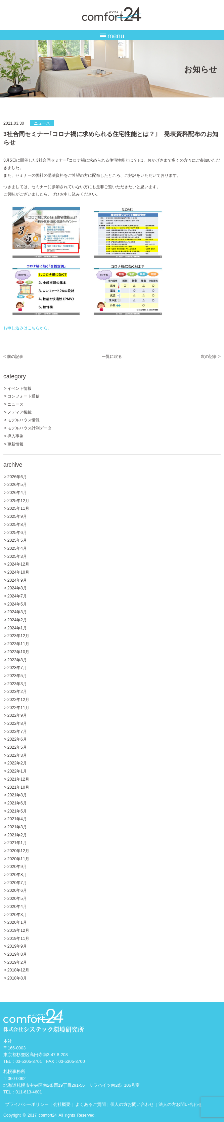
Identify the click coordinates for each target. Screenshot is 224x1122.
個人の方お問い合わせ (132, 1104)
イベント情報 (19, 388)
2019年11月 (18, 938)
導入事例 (15, 435)
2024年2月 (17, 619)
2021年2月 (17, 834)
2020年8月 (17, 874)
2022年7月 (17, 731)
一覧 (112, 356)
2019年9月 (17, 946)
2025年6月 (17, 532)
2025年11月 (18, 508)
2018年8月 (17, 977)
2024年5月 (17, 603)
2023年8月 (17, 659)
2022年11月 (18, 707)
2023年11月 (18, 643)
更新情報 (15, 444)
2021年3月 (17, 826)
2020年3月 (17, 914)
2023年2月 (17, 691)
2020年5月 (17, 898)
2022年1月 (17, 770)
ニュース (42, 123)
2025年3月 (17, 556)
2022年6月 (17, 739)
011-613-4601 (28, 1091)
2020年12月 (18, 850)
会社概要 (62, 1104)
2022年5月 (17, 747)
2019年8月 (17, 954)
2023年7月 (17, 667)
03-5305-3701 (28, 1061)
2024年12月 (18, 564)
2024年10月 (18, 572)
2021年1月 (17, 842)
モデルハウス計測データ (29, 427)
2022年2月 (17, 762)
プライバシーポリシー (27, 1104)
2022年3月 (17, 755)
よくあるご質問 (90, 1104)
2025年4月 (17, 548)
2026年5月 (17, 484)
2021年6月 (17, 802)
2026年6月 (17, 476)
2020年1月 (17, 922)
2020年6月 (17, 890)
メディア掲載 (19, 412)
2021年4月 (17, 818)
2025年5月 (17, 540)
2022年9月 (17, 715)
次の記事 (211, 356)
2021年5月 (17, 810)
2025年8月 (17, 524)
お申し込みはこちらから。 (27, 327)
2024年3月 (17, 611)
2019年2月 (17, 962)
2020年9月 (17, 866)
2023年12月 (18, 635)
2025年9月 (17, 516)
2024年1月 (17, 627)
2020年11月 (18, 858)
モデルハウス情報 (23, 419)
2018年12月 (18, 969)
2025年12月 (18, 500)
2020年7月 (17, 882)
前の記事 (13, 356)
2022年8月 (17, 723)
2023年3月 (17, 683)
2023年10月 (18, 651)
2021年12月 (18, 779)
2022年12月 (18, 699)
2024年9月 (17, 580)
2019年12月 (18, 930)
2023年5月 (17, 675)
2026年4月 (17, 492)
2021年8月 (17, 794)
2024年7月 (17, 595)
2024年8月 (17, 587)
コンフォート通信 (23, 395)
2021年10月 (18, 787)
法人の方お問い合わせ (180, 1104)
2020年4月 (17, 906)
